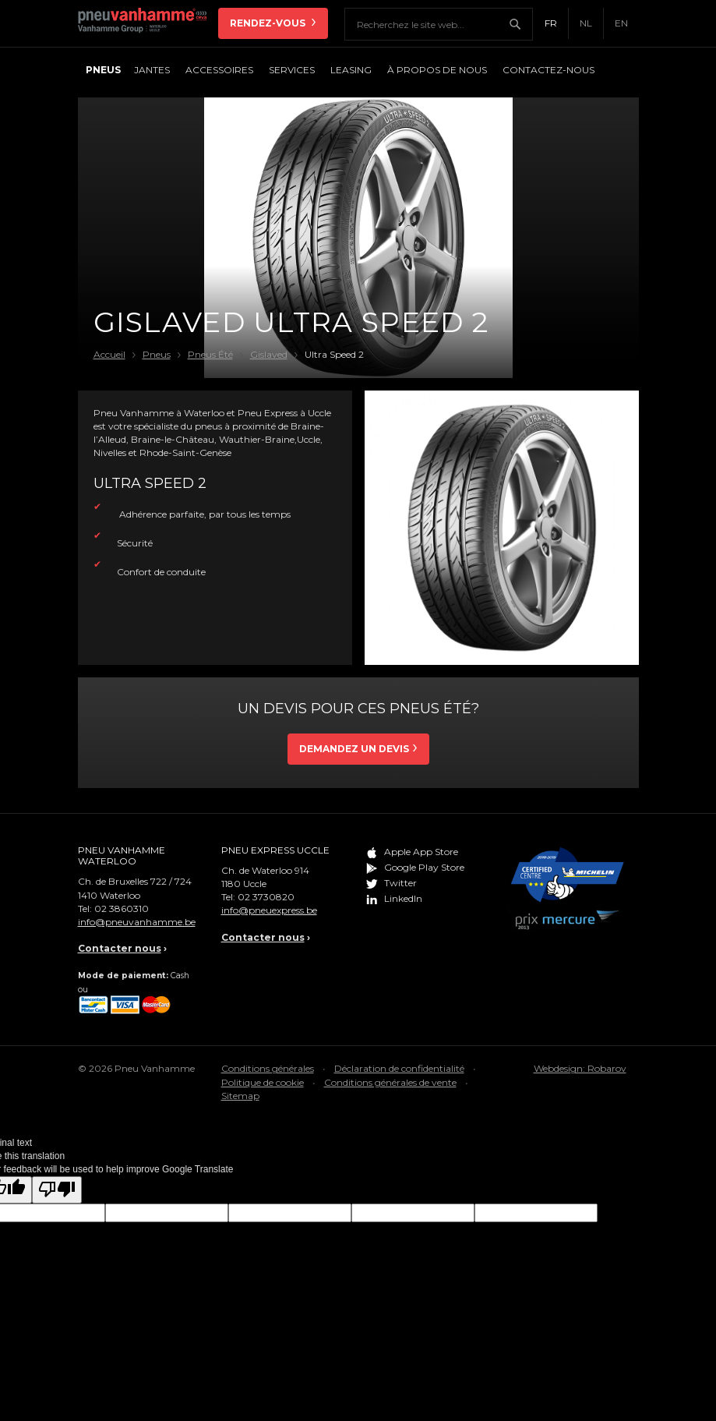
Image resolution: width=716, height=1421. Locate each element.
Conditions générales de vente (390, 1082)
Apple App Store (421, 851)
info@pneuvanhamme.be (137, 922)
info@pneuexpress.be (269, 910)
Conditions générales (267, 1068)
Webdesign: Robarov (580, 1068)
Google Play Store (424, 867)
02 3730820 (266, 897)
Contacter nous (119, 948)
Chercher (520, 24)
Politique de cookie (262, 1082)
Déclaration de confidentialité (399, 1068)
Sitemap (240, 1095)
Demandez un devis (354, 749)
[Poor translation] (57, 1190)
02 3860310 (121, 908)
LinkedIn (403, 898)
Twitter (400, 883)
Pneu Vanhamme (148, 23)
